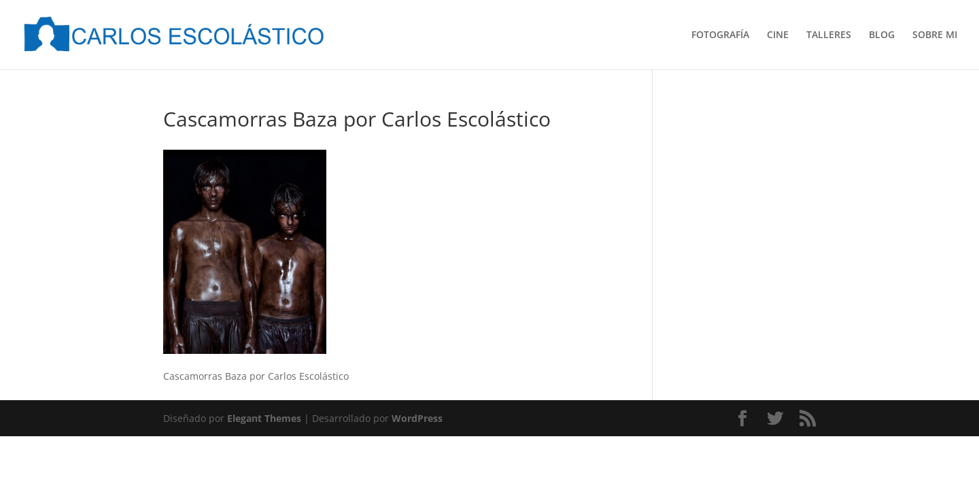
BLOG (882, 35)
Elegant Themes (264, 418)
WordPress (417, 418)
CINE (778, 35)
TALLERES (828, 35)
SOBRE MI (934, 35)
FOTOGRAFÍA (720, 35)
